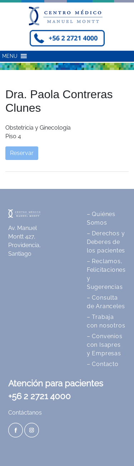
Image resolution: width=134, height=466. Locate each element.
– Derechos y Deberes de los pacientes (106, 242)
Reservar (22, 153)
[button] (10, 56)
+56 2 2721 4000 (39, 396)
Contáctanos (25, 412)
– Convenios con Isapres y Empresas (105, 345)
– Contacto (103, 364)
